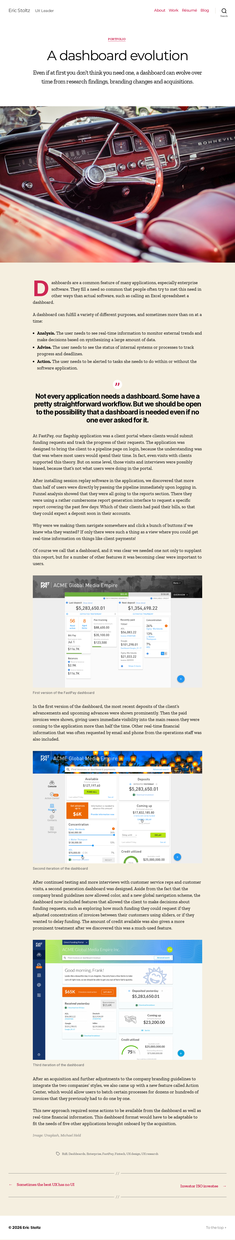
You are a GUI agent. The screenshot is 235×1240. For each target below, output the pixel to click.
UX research (152, 1155)
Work (173, 10)
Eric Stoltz (20, 10)
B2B (65, 1155)
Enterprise (94, 1155)
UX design (135, 1155)
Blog (204, 10)
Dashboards (77, 1155)
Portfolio (117, 40)
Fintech (121, 1155)
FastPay (109, 1155)
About (159, 10)
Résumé (189, 10)
